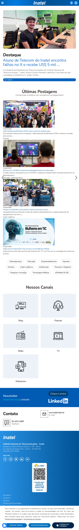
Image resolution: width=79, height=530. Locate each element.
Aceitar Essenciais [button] (39, 525)
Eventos (11, 267)
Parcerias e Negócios (63, 267)
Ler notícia (8, 80)
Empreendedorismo (49, 261)
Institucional (44, 267)
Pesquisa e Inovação (18, 272)
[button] (63, 525)
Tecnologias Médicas (41, 272)
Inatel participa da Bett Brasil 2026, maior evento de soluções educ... (27, 131)
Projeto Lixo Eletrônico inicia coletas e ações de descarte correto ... (26, 210)
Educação (31, 261)
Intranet (6, 500)
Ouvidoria (7, 495)
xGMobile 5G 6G (62, 272)
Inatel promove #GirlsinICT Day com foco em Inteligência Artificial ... (27, 249)
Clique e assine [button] (58, 393)
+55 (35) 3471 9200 (11, 451)
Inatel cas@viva (26, 267)
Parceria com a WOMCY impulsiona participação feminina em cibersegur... (29, 170)
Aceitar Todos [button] (15, 525)
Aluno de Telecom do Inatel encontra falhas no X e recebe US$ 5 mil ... (34, 62)
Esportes (66, 261)
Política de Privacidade (13, 519)
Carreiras (6, 498)
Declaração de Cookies (32, 519)
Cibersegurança (15, 261)
